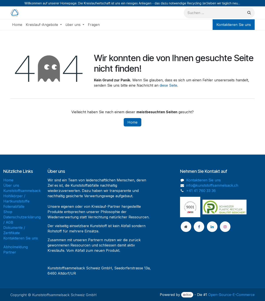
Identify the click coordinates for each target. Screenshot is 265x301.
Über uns (11, 185)
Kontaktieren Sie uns (233, 24)
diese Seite (168, 85)
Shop (7, 212)
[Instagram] (225, 226)
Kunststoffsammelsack (22, 190)
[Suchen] (249, 12)
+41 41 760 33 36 (201, 190)
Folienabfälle (13, 206)
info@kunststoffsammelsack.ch (212, 185)
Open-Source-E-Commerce (231, 294)
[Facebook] (199, 226)
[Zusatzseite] (186, 226)
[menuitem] (17, 24)
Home (132, 122)
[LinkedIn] (212, 226)
